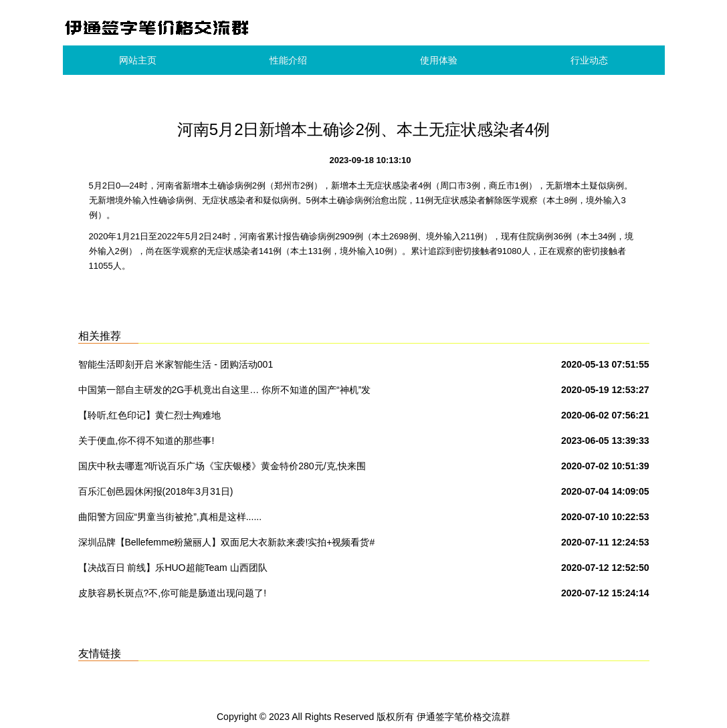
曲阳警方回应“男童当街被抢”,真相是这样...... (170, 516)
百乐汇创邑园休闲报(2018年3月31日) (155, 491)
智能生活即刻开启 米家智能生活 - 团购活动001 (176, 364)
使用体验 (438, 60)
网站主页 (138, 60)
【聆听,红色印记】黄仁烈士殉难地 (149, 415)
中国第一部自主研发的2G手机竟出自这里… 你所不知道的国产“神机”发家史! (224, 392)
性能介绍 (288, 60)
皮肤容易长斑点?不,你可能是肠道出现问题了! (172, 593)
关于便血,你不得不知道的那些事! (146, 440)
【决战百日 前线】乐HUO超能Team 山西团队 (173, 567)
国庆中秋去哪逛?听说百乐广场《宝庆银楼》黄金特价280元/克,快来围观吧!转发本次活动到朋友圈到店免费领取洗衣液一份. (222, 469)
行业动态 (589, 60)
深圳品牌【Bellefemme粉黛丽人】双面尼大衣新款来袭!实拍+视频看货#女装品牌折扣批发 (226, 545)
